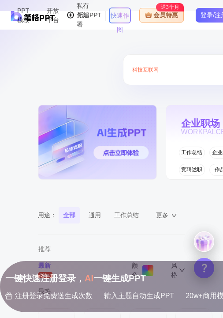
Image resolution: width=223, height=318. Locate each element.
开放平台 (53, 15)
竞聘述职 (191, 170)
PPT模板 (23, 15)
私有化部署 (83, 15)
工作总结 (191, 152)
